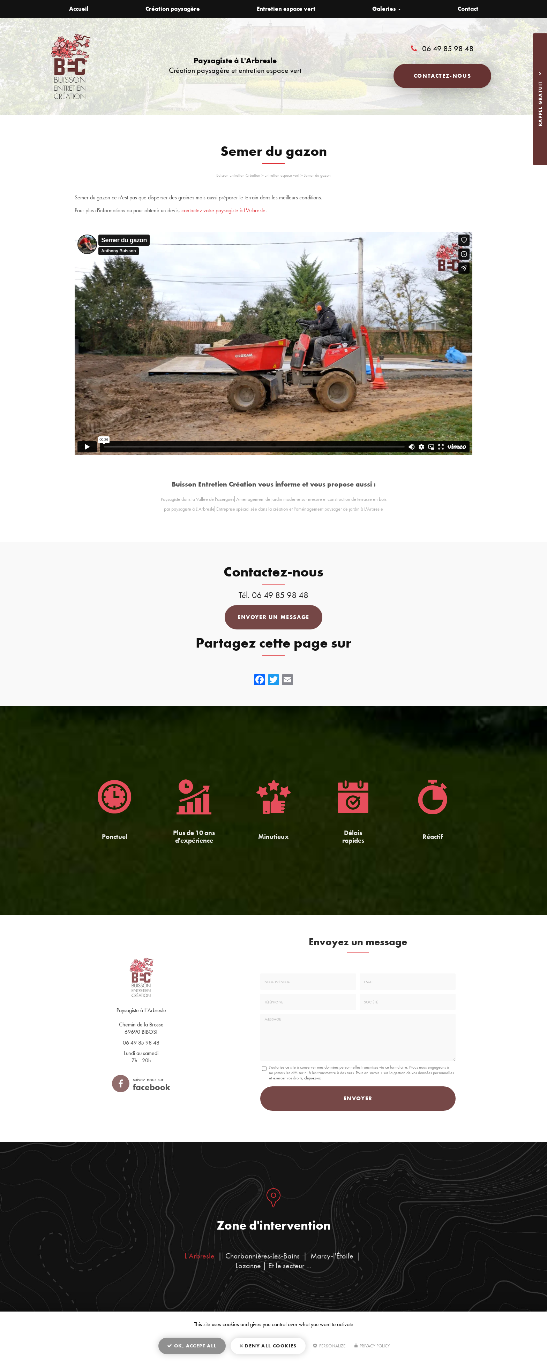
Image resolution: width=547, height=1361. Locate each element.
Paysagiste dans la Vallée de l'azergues (197, 499)
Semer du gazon (317, 175)
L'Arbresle (200, 1262)
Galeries (386, 9)
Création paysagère (172, 9)
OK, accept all (192, 1346)
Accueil (79, 9)
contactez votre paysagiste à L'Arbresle (223, 210)
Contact (468, 9)
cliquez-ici (313, 1078)
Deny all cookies (268, 1346)
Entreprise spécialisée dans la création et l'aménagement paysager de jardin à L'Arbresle (299, 509)
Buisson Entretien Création (238, 175)
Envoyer (358, 1098)
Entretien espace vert (286, 9)
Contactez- (442, 75)
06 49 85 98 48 (448, 48)
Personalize (329, 1346)
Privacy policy (372, 1346)
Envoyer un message (273, 617)
